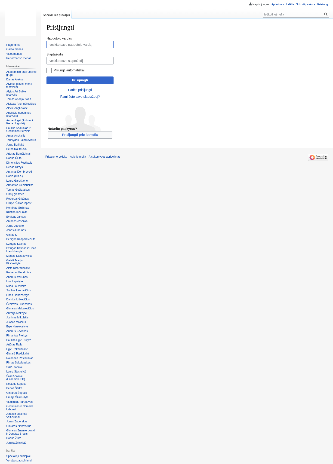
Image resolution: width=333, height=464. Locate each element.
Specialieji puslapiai (18, 456)
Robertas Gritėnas (17, 198)
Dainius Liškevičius (18, 299)
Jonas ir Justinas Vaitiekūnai (16, 415)
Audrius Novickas (17, 331)
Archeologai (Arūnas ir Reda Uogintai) (20, 122)
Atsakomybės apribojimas (104, 156)
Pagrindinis (13, 44)
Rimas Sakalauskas (18, 362)
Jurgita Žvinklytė (16, 442)
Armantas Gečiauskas (19, 185)
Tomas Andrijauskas (18, 99)
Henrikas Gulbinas (17, 207)
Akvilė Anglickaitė (17, 108)
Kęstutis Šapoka (16, 383)
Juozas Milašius (16, 322)
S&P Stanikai (14, 367)
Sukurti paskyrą (305, 4)
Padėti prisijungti (80, 90)
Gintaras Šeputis (16, 392)
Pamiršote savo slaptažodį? (80, 96)
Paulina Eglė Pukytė (18, 340)
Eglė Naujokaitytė (17, 326)
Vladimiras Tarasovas (19, 401)
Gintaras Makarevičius (20, 308)
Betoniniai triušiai (16, 149)
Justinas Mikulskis (17, 317)
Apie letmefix (78, 156)
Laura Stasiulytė (16, 371)
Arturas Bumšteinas (18, 153)
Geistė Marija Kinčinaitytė (14, 262)
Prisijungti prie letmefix (80, 135)
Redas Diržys (14, 167)
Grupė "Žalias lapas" (18, 203)
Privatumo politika (56, 156)
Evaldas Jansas (16, 216)
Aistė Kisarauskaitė (18, 268)
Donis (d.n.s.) (14, 176)
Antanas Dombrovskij (19, 171)
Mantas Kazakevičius (19, 255)
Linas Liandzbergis (17, 295)
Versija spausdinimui (18, 460)
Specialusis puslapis (56, 15)
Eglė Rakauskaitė (17, 349)
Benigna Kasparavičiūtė (20, 239)
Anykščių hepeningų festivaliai (18, 114)
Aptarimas (277, 4)
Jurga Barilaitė (15, 144)
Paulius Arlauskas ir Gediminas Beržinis (18, 129)
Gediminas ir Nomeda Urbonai (19, 408)
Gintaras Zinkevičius (18, 426)
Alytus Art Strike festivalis (16, 93)
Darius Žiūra (13, 438)
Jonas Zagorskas (16, 421)
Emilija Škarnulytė (17, 397)
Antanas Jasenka (17, 221)
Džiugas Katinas (16, 243)
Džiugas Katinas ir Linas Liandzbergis (21, 250)
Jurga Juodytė (15, 225)
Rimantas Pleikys (17, 335)
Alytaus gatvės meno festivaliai (19, 85)
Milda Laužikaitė (16, 286)
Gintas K (11, 234)
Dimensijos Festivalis (19, 162)
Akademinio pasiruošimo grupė (21, 73)
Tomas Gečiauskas (18, 189)
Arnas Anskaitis (15, 135)
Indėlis (290, 4)
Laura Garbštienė (17, 180)
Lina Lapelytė (14, 281)
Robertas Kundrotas (18, 272)
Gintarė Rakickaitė (17, 353)
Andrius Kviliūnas (17, 277)
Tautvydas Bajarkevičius (21, 140)
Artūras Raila (14, 344)
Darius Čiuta (14, 158)
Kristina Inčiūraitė (17, 212)
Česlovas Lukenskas (19, 304)
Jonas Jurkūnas (16, 230)
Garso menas (14, 49)
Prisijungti (80, 80)
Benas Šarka (14, 388)
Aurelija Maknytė (16, 313)
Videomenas (14, 53)
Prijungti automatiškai (69, 70)
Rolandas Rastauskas (19, 358)
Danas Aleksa (14, 79)
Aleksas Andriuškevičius (21, 103)
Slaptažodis (54, 54)
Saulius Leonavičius (18, 290)
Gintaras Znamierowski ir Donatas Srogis (20, 432)
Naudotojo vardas (59, 38)
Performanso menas (18, 58)
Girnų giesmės (15, 194)
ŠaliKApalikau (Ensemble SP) (15, 378)
